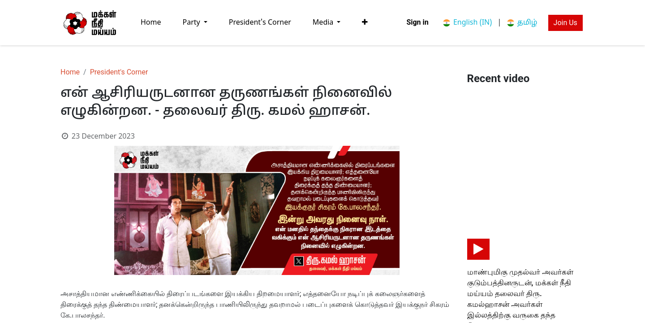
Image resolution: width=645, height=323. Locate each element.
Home (70, 72)
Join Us (565, 22)
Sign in (417, 22)
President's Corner (119, 72)
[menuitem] (151, 22)
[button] (364, 22)
